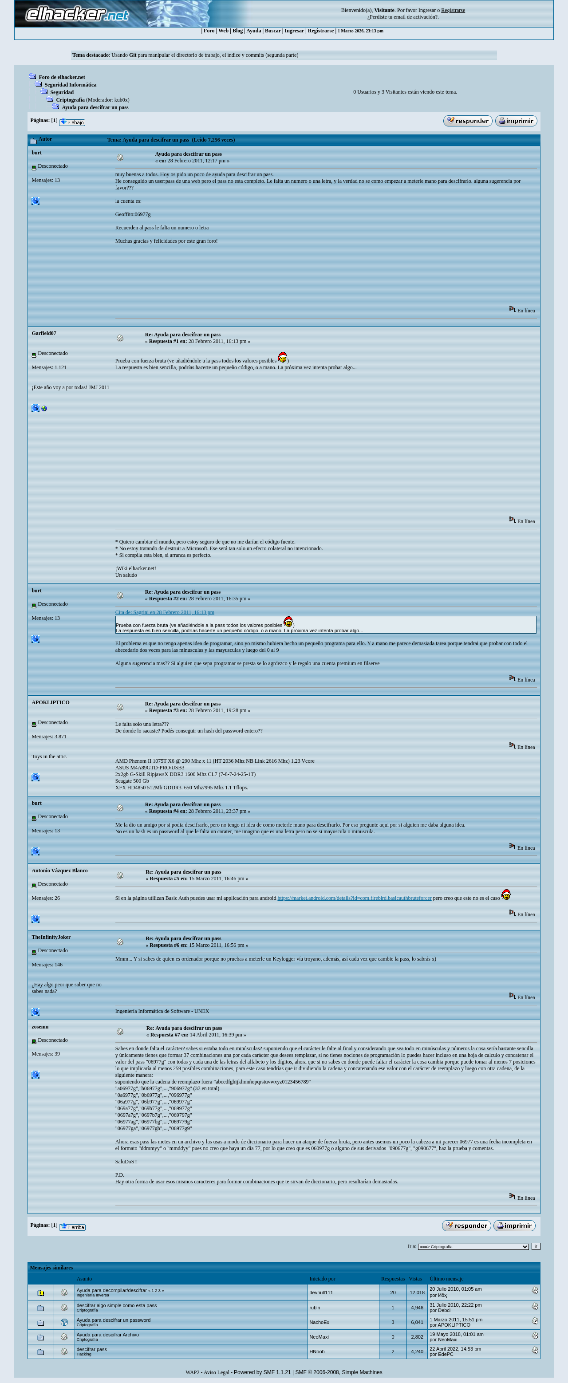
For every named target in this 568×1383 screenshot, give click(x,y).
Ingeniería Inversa (93, 1295)
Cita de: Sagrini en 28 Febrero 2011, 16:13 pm (164, 612)
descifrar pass (92, 1349)
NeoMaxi (318, 1337)
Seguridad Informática (70, 85)
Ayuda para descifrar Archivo (108, 1334)
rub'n (314, 1307)
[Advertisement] (276, 278)
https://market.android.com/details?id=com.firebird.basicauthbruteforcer (354, 898)
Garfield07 (44, 333)
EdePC (446, 1354)
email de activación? (416, 17)
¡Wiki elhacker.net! (135, 568)
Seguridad (62, 92)
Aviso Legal (216, 1372)
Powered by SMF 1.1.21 (262, 1372)
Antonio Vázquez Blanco (59, 870)
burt (37, 153)
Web (223, 31)
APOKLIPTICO (50, 702)
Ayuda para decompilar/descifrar (112, 1290)
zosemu (40, 1027)
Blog (238, 31)
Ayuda (253, 31)
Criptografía (70, 100)
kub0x (121, 100)
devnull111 (321, 1292)
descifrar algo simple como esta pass (117, 1305)
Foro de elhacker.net (62, 77)
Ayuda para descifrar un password (114, 1320)
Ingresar (427, 10)
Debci (444, 1310)
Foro (209, 31)
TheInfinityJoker (51, 937)
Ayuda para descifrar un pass (95, 107)
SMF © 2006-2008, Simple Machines (339, 1372)
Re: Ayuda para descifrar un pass (183, 334)
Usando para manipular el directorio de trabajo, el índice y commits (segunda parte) (204, 55)
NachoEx (319, 1322)
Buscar (273, 31)
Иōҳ (442, 1295)
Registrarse (321, 31)
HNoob (316, 1351)
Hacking (84, 1354)
